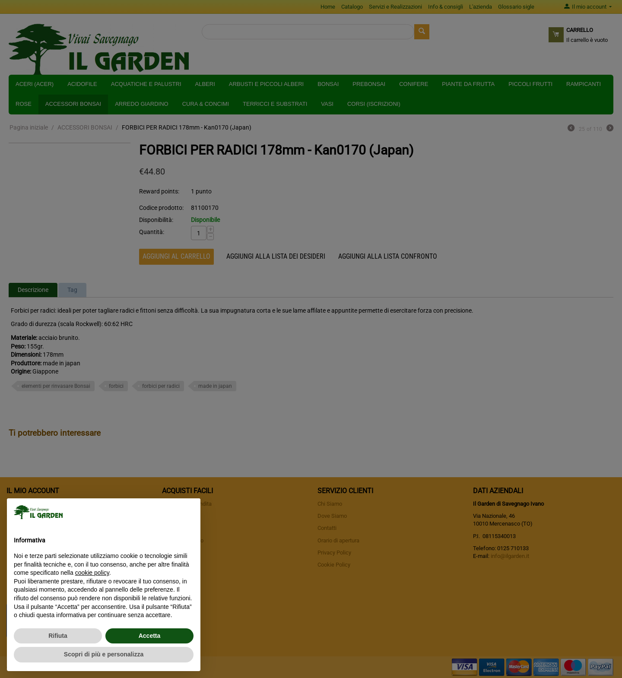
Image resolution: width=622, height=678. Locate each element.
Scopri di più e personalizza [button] (103, 654)
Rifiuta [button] (57, 635)
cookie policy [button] (92, 572)
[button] (189, 512)
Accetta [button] (150, 635)
